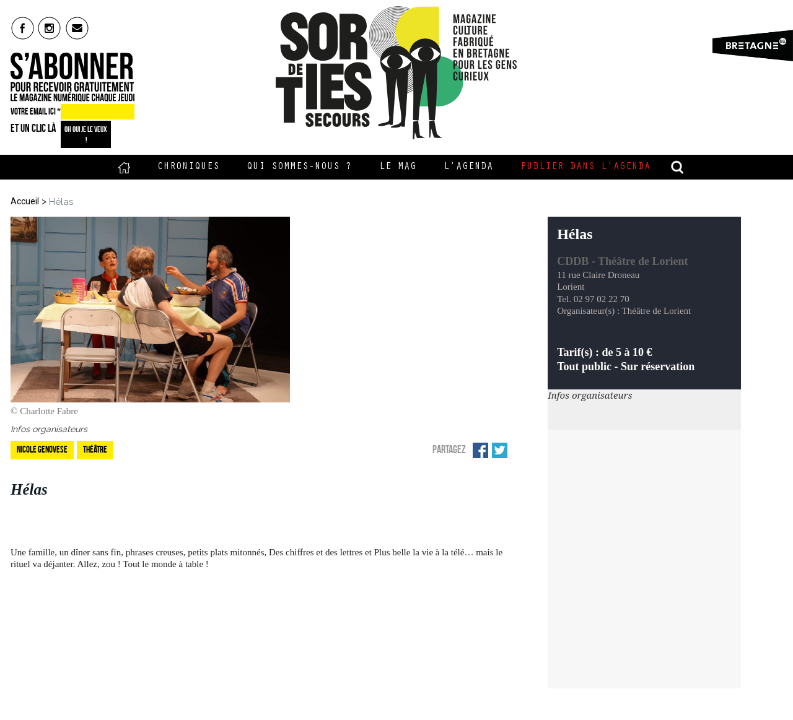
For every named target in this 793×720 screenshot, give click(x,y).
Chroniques (188, 167)
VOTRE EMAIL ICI (36, 111)
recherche (677, 167)
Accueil (124, 167)
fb (23, 27)
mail (78, 27)
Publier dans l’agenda (585, 167)
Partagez (449, 449)
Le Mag (397, 167)
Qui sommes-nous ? (299, 167)
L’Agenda (468, 167)
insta (50, 27)
